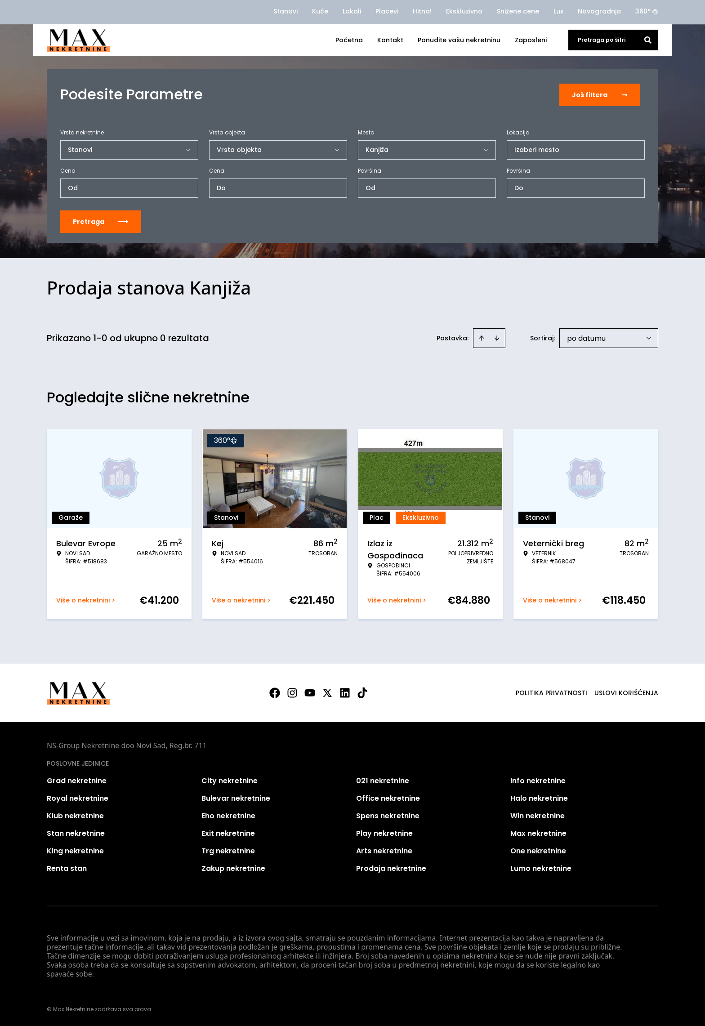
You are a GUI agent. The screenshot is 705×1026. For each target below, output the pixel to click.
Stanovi (285, 11)
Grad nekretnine (77, 780)
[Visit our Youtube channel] (309, 692)
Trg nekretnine (228, 850)
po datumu (586, 337)
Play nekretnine (384, 832)
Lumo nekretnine (540, 867)
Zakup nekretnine (233, 867)
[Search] (648, 40)
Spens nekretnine (387, 815)
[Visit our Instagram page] (292, 692)
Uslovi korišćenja (626, 691)
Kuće (320, 11)
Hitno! (422, 11)
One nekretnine (538, 850)
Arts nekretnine (384, 850)
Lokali (352, 11)
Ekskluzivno (464, 11)
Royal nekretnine (77, 797)
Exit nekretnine (228, 832)
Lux (558, 11)
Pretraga (101, 220)
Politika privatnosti (551, 691)
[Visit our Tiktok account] (362, 692)
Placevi (386, 11)
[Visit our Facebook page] (274, 692)
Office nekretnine (388, 797)
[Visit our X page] (327, 692)
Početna (349, 40)
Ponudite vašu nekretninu (459, 40)
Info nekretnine (538, 780)
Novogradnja (599, 11)
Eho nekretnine (228, 815)
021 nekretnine (382, 780)
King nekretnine (75, 850)
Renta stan (67, 867)
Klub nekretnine (75, 815)
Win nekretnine (537, 815)
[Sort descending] (497, 337)
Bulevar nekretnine (235, 797)
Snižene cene (518, 11)
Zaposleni (531, 40)
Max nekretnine (538, 832)
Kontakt (390, 40)
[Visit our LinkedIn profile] (344, 692)
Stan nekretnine (76, 832)
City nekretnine (229, 780)
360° (646, 11)
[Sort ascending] (481, 337)
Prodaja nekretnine (391, 867)
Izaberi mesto (536, 148)
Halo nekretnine (539, 797)
